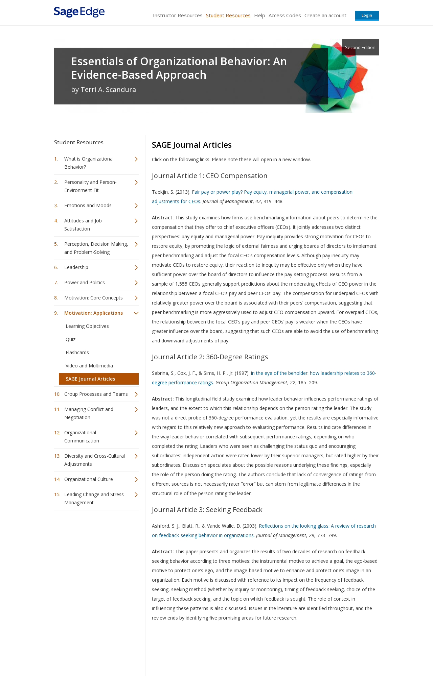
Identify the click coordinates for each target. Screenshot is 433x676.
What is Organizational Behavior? (89, 162)
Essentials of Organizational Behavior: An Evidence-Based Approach (179, 67)
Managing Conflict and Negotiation (88, 413)
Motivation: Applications (93, 313)
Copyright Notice (296, 651)
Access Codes (285, 15)
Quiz (70, 339)
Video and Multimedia (89, 365)
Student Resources (228, 15)
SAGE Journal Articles (90, 379)
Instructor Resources (178, 15)
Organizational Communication (81, 436)
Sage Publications (93, 651)
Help (259, 15)
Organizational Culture (88, 479)
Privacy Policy (334, 651)
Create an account (325, 15)
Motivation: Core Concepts (93, 297)
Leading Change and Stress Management (94, 498)
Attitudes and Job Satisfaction (83, 224)
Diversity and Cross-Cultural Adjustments (94, 460)
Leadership (76, 267)
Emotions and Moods (88, 205)
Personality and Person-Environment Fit (90, 186)
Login (367, 15)
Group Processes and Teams (96, 394)
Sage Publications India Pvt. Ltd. (152, 651)
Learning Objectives (87, 326)
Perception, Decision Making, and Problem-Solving (96, 248)
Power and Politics (84, 282)
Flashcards (77, 352)
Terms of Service (255, 651)
